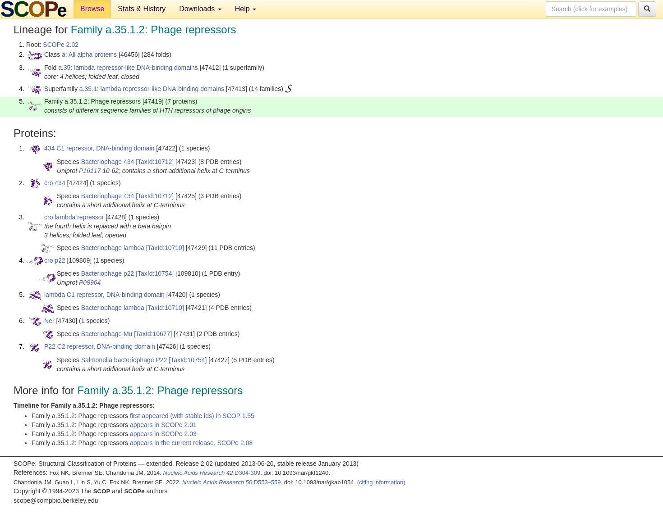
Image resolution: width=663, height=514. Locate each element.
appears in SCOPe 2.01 (163, 424)
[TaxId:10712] (155, 161)
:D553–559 (231, 482)
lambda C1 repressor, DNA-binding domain (104, 294)
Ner (49, 320)
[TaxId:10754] (155, 273)
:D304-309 (212, 472)
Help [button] (245, 9)
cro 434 (54, 182)
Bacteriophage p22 (107, 273)
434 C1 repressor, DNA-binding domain (99, 148)
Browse (92, 9)
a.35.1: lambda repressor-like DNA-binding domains (151, 88)
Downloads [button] (200, 9)
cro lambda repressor (74, 217)
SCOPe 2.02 (60, 44)
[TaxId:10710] (165, 247)
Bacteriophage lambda (112, 247)
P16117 (90, 170)
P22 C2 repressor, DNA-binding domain (99, 346)
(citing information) (381, 482)
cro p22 (54, 260)
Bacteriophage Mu (107, 333)
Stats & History (142, 9)
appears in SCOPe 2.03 (163, 433)
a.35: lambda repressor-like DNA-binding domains (128, 67)
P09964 (90, 282)
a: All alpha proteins (89, 54)
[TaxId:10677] (153, 333)
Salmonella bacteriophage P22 (124, 360)
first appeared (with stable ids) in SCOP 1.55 (192, 415)
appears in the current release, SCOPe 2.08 (191, 442)
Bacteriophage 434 (107, 161)
